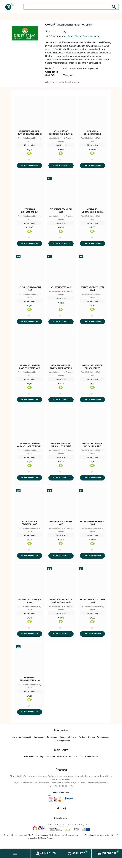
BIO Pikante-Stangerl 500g (61, 526)
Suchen (91, 741)
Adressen (50, 761)
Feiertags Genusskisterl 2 (92, 132)
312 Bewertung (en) (55, 35)
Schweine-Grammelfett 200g (30, 683)
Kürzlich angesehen (61, 744)
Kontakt (82, 741)
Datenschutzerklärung (55, 741)
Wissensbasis (103, 741)
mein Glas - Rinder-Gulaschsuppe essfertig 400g (92, 368)
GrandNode (111, 839)
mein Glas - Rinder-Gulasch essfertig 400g (61, 447)
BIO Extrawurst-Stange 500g (92, 604)
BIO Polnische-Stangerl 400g (29, 526)
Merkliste (73, 761)
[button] (15, 853)
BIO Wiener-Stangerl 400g (61, 211)
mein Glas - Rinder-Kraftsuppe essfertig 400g (61, 368)
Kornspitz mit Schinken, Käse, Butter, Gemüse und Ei (61, 133)
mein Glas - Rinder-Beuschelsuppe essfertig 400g (92, 447)
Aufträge (40, 761)
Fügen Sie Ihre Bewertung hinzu (83, 35)
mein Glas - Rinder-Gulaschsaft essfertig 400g (29, 447)
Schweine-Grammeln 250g (29, 290)
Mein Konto (29, 761)
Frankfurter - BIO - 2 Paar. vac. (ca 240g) (61, 604)
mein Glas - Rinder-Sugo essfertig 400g (29, 368)
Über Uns (72, 741)
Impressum (39, 741)
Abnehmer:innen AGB (22, 741)
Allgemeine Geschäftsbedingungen (62, 81)
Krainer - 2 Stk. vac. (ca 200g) (29, 604)
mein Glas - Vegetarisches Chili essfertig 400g (92, 211)
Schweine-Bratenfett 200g (92, 290)
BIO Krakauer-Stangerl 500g (92, 526)
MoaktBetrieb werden (89, 761)
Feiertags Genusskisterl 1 (29, 211)
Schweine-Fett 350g (61, 289)
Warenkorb (62, 761)
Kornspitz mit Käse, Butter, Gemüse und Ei (30, 132)
